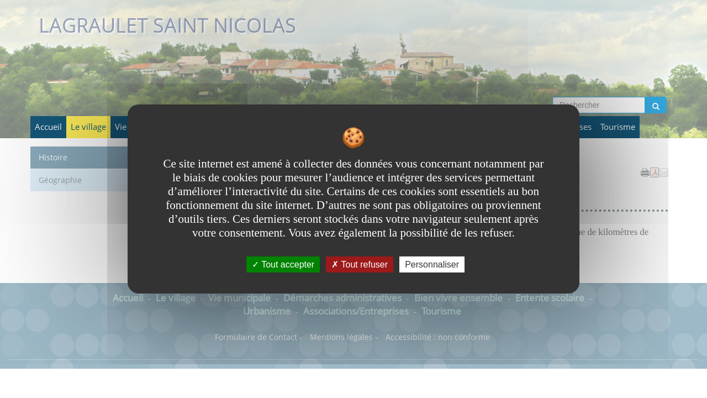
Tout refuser (359, 264)
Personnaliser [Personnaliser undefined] (432, 264)
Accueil (48, 127)
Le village (88, 127)
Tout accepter (283, 264)
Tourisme (617, 127)
